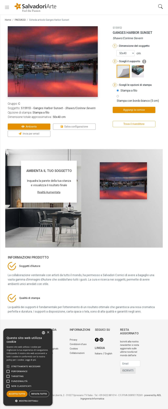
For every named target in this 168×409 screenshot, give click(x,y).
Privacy (73, 339)
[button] (28, 400)
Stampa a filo (128, 90)
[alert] (27, 367)
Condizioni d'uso (78, 344)
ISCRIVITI (128, 370)
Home (8, 20)
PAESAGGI (20, 20)
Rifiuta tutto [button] (39, 393)
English (108, 353)
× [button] (48, 332)
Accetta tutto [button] (17, 393)
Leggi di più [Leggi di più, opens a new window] (30, 359)
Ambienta (29, 126)
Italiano (98, 353)
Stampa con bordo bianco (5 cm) (138, 100)
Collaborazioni (77, 353)
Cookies (74, 348)
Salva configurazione (74, 126)
